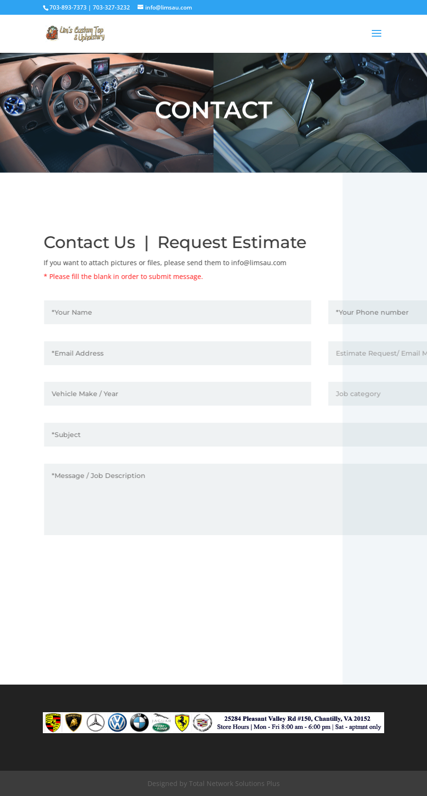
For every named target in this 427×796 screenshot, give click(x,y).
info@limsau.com (261, 262)
